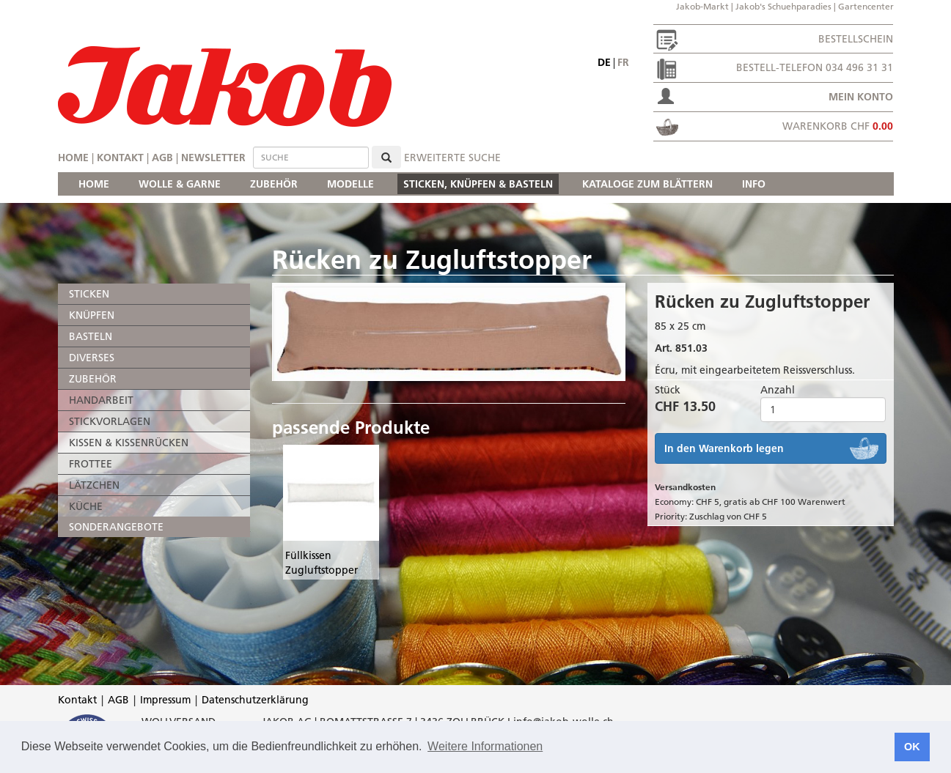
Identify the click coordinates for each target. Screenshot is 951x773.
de (604, 62)
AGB (162, 157)
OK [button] (912, 746)
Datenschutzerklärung (255, 699)
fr (623, 62)
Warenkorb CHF (837, 126)
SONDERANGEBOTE (116, 526)
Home (73, 157)
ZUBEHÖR (274, 184)
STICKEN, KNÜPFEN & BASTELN (478, 184)
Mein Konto (861, 96)
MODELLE (350, 184)
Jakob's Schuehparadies (783, 6)
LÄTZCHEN (94, 485)
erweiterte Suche (452, 157)
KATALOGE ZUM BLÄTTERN (647, 184)
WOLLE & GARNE (180, 184)
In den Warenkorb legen (724, 448)
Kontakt (120, 157)
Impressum (165, 699)
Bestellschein (855, 38)
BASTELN (90, 336)
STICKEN (89, 293)
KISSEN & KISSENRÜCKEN (128, 442)
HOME (93, 184)
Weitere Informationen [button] (485, 746)
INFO (753, 184)
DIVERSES (91, 357)
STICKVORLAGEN (109, 421)
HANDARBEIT (101, 400)
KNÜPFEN (91, 315)
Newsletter (213, 157)
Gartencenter (866, 6)
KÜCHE (86, 506)
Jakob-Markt (702, 6)
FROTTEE (90, 463)
